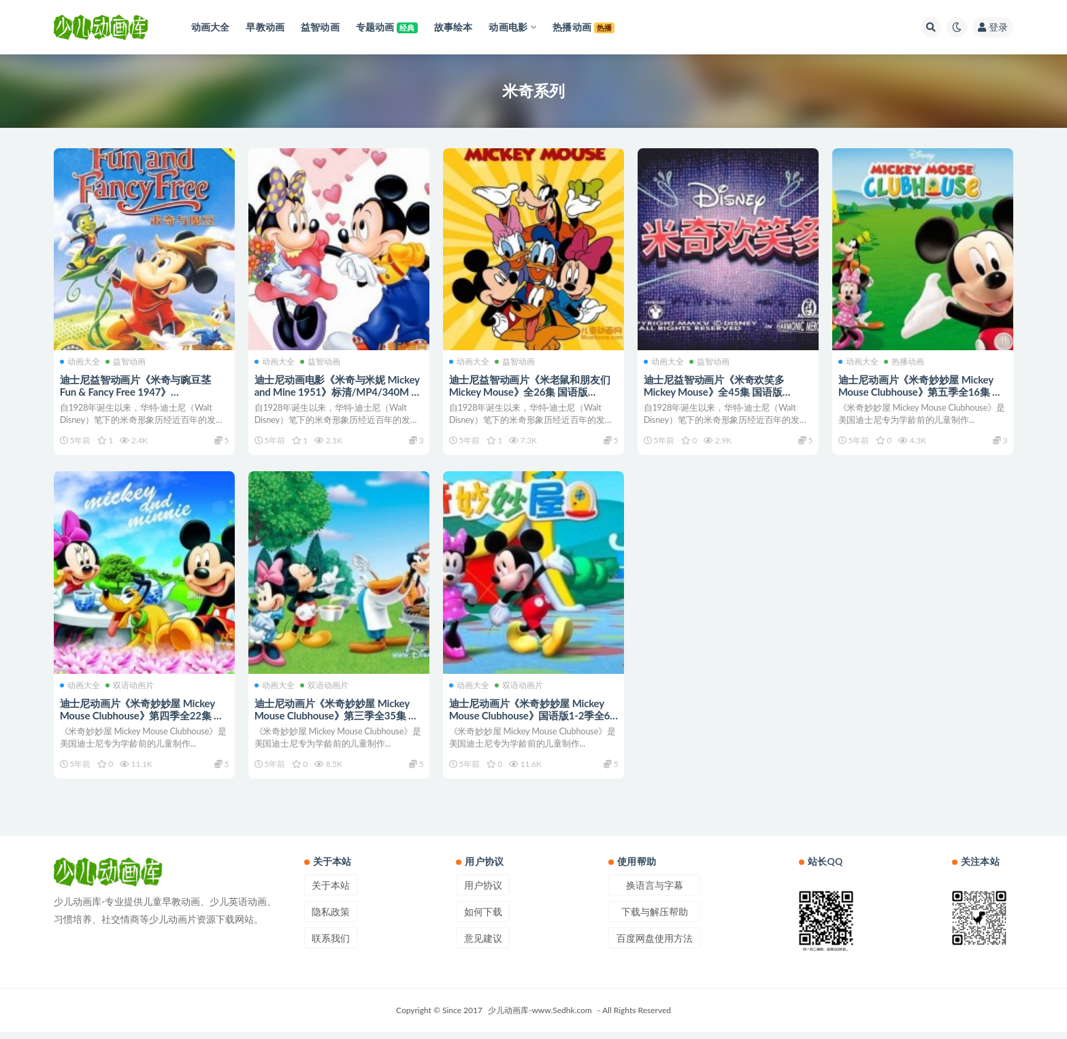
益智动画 (126, 360)
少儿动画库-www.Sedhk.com (540, 1017)
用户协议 (483, 892)
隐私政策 (331, 918)
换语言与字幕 (654, 892)
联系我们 (331, 945)
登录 (993, 27)
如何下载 (483, 918)
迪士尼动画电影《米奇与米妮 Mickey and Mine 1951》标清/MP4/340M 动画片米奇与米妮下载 (339, 391)
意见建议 (483, 945)
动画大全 (81, 360)
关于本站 (331, 892)
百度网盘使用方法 (655, 945)
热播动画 (905, 360)
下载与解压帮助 (654, 918)
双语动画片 (130, 687)
